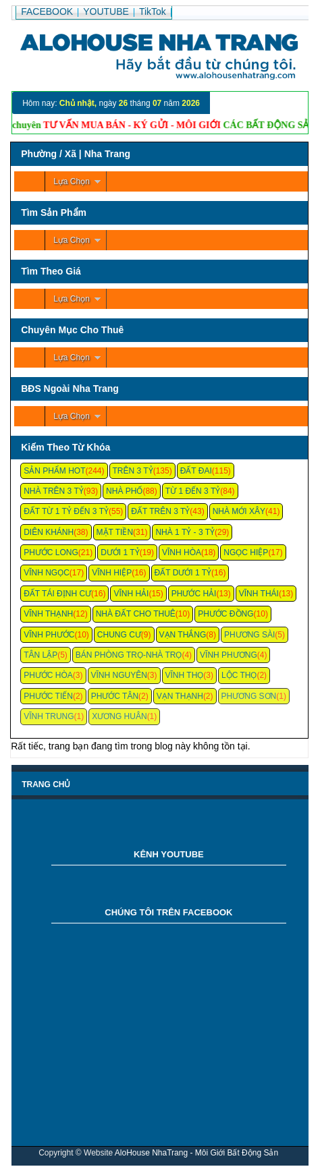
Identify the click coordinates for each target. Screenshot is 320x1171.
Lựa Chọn (71, 181)
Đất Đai (196, 471)
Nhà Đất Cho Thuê (136, 614)
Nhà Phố (124, 491)
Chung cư (119, 634)
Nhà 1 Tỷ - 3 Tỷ (185, 532)
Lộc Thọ (239, 675)
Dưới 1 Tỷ (120, 552)
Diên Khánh (49, 532)
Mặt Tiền (115, 532)
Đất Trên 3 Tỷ (160, 511)
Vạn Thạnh (180, 696)
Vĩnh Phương (228, 655)
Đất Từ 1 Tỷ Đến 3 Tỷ (66, 511)
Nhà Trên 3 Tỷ (54, 491)
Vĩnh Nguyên (119, 675)
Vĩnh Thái (259, 593)
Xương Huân (119, 716)
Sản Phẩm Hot (54, 471)
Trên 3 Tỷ (133, 471)
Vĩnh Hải (131, 593)
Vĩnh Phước (49, 634)
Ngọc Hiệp (245, 552)
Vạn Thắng (183, 634)
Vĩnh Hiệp (112, 572)
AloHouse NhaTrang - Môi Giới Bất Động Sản (196, 1153)
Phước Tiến (48, 696)
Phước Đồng (225, 614)
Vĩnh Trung (49, 716)
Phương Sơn (249, 696)
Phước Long (51, 552)
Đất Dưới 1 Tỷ (183, 572)
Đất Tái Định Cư (57, 593)
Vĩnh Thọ (184, 675)
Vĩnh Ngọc (47, 572)
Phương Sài (249, 634)
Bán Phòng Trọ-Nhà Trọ (129, 655)
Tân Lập (40, 655)
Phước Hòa (48, 675)
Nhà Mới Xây (239, 511)
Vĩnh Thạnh (48, 614)
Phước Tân (114, 696)
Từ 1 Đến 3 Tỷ (192, 491)
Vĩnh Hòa (181, 552)
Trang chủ (46, 784)
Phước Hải (194, 593)
